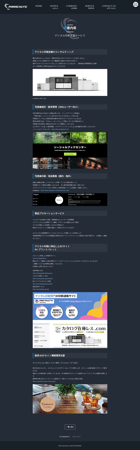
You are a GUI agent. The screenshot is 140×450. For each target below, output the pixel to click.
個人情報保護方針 (65, 436)
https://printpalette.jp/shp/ (41, 289)
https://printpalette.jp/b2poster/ (42, 284)
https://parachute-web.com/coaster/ (44, 381)
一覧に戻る (70, 427)
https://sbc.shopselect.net (60, 129)
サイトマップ (76, 436)
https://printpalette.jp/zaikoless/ (43, 278)
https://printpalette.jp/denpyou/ (42, 273)
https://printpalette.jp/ (39, 258)
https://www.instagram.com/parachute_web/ (55, 190)
